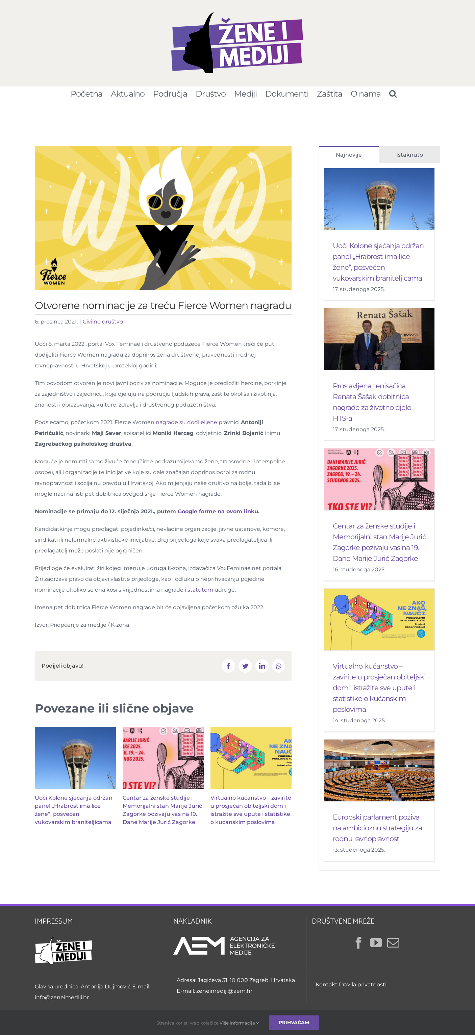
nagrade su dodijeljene (186, 425)
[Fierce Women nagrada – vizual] (163, 221)
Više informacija (239, 1023)
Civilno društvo (103, 325)
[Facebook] (359, 946)
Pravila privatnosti (362, 988)
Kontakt (327, 988)
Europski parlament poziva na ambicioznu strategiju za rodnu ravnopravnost (377, 831)
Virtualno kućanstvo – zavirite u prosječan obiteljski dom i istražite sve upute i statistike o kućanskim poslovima (379, 691)
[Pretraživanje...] (392, 93)
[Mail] (393, 946)
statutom (200, 593)
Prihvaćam (294, 1022)
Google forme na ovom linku (218, 515)
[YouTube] (376, 946)
